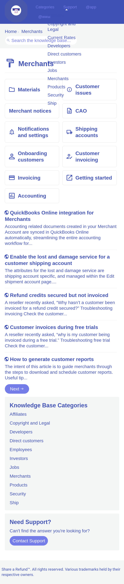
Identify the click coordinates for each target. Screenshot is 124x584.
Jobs (14, 467)
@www (111, 12)
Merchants (20, 476)
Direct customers (26, 441)
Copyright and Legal (30, 423)
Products (19, 485)
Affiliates (18, 414)
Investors (19, 458)
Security (18, 494)
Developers (21, 432)
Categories (49, 12)
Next (14, 389)
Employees (21, 449)
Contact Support (29, 541)
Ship (14, 503)
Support (73, 12)
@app (92, 12)
